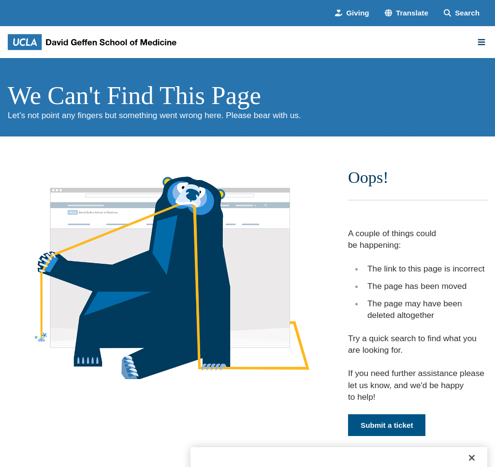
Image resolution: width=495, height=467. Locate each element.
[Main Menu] (481, 42)
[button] (406, 13)
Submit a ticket (387, 425)
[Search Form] (461, 13)
